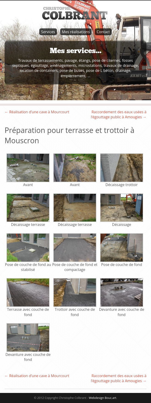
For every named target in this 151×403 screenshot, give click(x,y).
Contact (103, 31)
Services (48, 31)
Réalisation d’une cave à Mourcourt (37, 111)
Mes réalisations (76, 31)
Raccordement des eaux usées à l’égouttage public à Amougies (118, 114)
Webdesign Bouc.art (102, 398)
